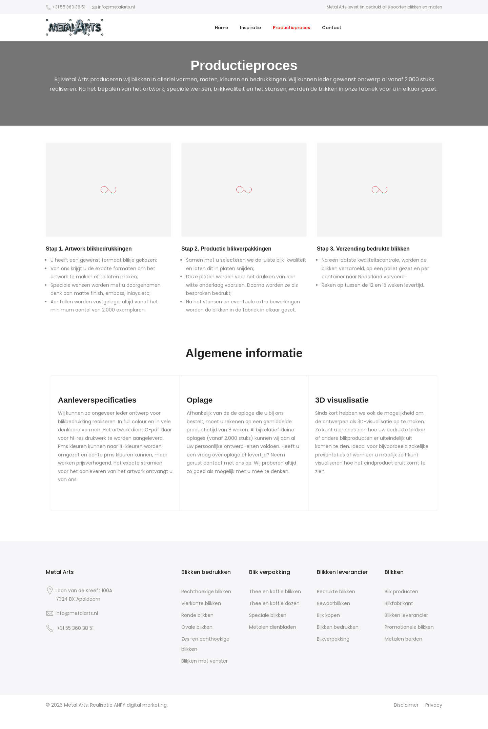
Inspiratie (250, 27)
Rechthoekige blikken (206, 591)
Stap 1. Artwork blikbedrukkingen (89, 249)
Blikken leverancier (406, 615)
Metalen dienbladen (272, 627)
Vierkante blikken (201, 603)
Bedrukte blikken (336, 591)
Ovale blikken (196, 627)
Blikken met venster (204, 661)
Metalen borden (403, 639)
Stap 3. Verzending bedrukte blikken (363, 249)
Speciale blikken (267, 615)
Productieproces (291, 27)
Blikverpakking (333, 639)
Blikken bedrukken (338, 627)
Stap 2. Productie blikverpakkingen (226, 249)
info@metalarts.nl (116, 7)
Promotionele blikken (409, 627)
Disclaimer (406, 705)
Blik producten (401, 591)
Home (221, 27)
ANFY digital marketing (140, 705)
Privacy (433, 705)
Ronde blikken (197, 615)
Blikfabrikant (399, 603)
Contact (331, 27)
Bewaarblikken (333, 603)
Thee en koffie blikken (275, 591)
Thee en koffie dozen (274, 603)
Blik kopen (328, 615)
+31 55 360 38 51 (68, 7)
